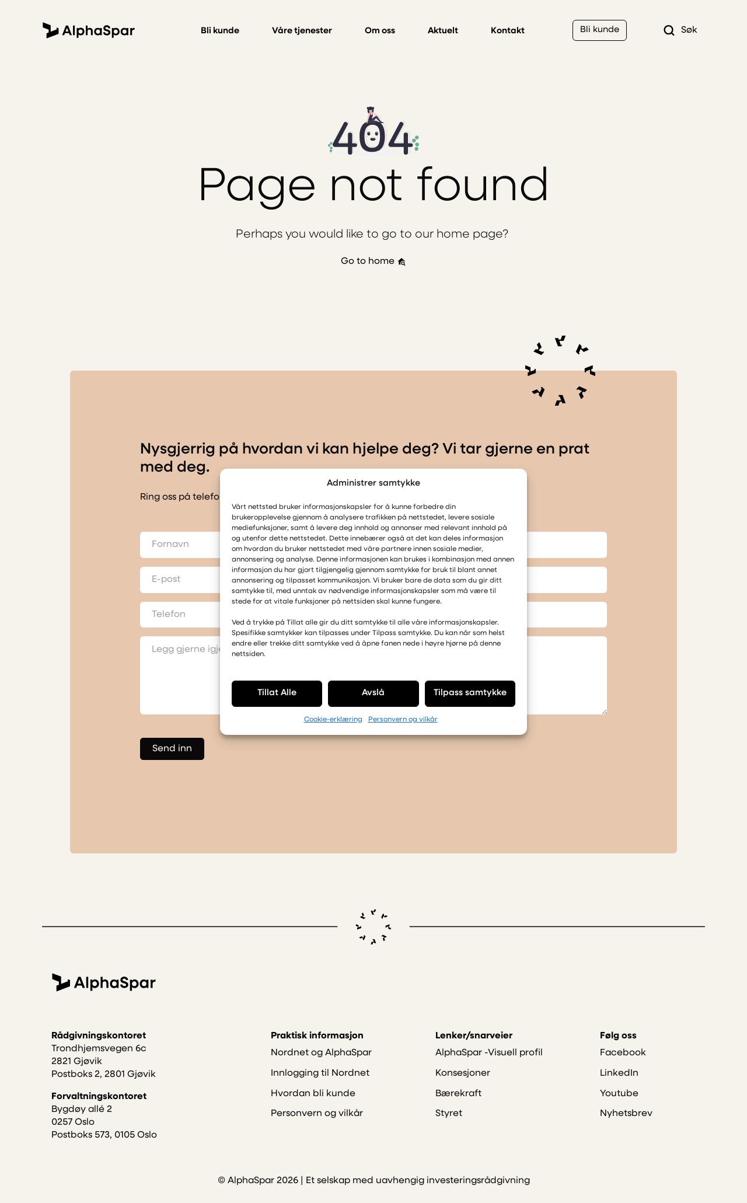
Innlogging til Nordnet (320, 1087)
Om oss (380, 31)
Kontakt (508, 31)
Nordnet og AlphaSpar (321, 1067)
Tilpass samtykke (470, 693)
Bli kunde (220, 31)
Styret (448, 1127)
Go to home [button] (373, 262)
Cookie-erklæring (333, 719)
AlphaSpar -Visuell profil (489, 1067)
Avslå (373, 693)
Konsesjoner (462, 1087)
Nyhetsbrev (626, 1127)
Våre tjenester (302, 31)
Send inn (172, 750)
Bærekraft (458, 1107)
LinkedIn (619, 1087)
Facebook (623, 1067)
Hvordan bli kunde (313, 1107)
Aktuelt (443, 31)
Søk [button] (679, 30)
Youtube (619, 1107)
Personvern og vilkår (403, 719)
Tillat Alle (276, 693)
